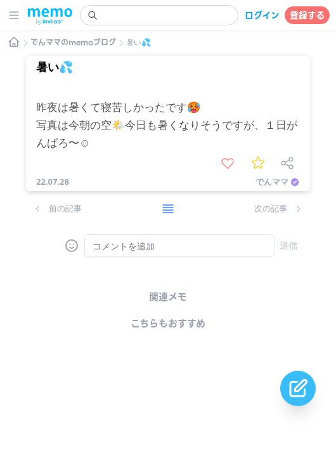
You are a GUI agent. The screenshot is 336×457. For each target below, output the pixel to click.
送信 (288, 245)
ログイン (262, 15)
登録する (307, 15)
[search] (159, 15)
